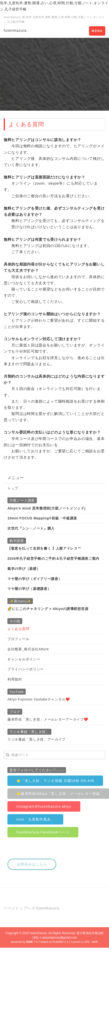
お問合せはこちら (32, 864)
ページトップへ (17, 908)
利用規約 (14, 679)
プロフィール (18, 639)
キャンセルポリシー (23, 659)
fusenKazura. (16, 30)
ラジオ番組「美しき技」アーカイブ (36, 739)
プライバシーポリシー (25, 669)
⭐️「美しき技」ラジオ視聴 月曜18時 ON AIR (55, 781)
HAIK (94, 941)
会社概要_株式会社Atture (28, 649)
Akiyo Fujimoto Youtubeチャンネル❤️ (38, 699)
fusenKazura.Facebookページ (42, 832)
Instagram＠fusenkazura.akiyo (43, 806)
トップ (12, 488)
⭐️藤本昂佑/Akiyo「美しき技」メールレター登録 (58, 794)
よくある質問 (18, 629)
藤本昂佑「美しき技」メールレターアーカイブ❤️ (47, 719)
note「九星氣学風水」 (35, 819)
